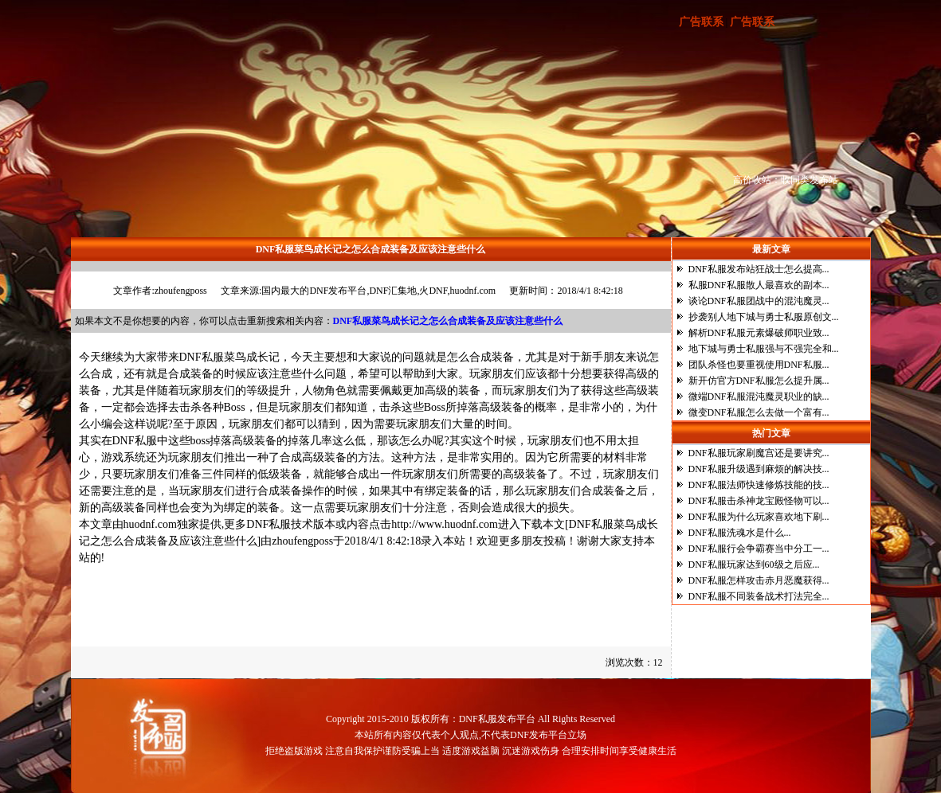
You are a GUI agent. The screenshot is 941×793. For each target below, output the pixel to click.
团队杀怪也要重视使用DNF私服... (758, 364)
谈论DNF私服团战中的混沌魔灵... (758, 301)
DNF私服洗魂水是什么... (739, 532)
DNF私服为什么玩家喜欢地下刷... (758, 516)
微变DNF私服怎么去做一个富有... (758, 412)
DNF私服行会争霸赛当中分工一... (758, 548)
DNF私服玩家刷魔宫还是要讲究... (758, 453)
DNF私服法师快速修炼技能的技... (758, 484)
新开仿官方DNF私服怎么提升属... (758, 380)
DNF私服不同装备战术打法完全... (758, 596)
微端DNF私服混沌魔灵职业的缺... (758, 396)
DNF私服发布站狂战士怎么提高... (758, 269)
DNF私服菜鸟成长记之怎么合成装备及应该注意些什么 (136, 603)
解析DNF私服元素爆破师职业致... (758, 332)
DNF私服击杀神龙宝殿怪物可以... (758, 500)
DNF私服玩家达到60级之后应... (754, 564)
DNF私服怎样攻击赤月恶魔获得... (758, 580)
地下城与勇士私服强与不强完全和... (763, 348)
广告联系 (701, 22)
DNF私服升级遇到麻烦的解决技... (758, 469)
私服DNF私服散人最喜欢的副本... (758, 285)
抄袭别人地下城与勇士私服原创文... (763, 316)
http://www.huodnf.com (444, 524)
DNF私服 (201, 357)
